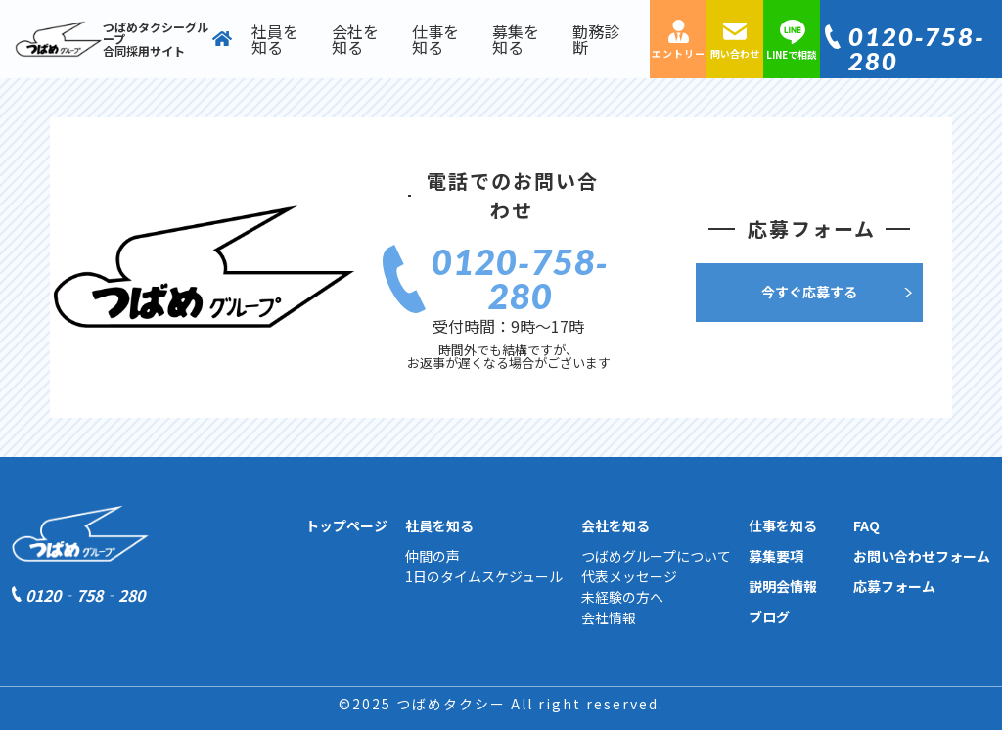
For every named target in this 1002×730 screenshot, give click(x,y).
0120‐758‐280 (916, 48)
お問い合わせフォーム (921, 556)
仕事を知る (435, 39)
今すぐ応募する (809, 291)
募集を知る (515, 39)
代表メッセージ (629, 576)
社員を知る (274, 39)
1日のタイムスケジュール (484, 576)
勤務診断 (595, 39)
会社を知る (355, 39)
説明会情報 (783, 586)
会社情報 (608, 617)
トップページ (346, 525)
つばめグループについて (656, 556)
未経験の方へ (622, 597)
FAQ (866, 525)
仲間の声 (432, 556)
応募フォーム (894, 586)
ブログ (769, 616)
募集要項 (776, 556)
